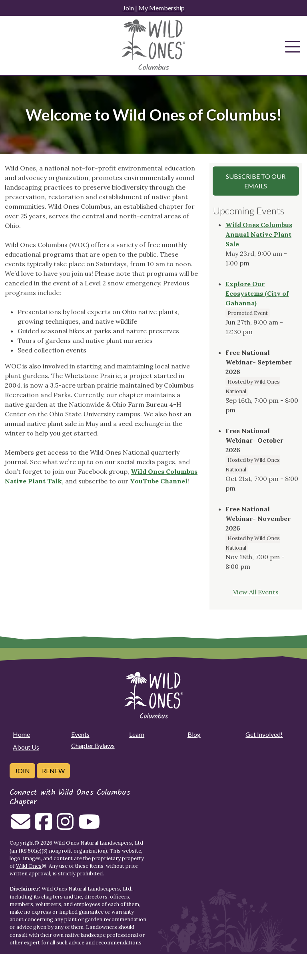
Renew (53, 770)
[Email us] (21, 826)
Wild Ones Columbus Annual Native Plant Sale (258, 234)
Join (128, 8)
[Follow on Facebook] (44, 826)
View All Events (256, 592)
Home (21, 734)
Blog (194, 734)
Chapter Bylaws (93, 745)
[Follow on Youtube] (89, 826)
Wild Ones (29, 866)
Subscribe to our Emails (255, 181)
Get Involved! (264, 734)
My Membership (161, 8)
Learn (136, 734)
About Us (26, 747)
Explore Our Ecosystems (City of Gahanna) (257, 293)
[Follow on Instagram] (65, 826)
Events (80, 734)
